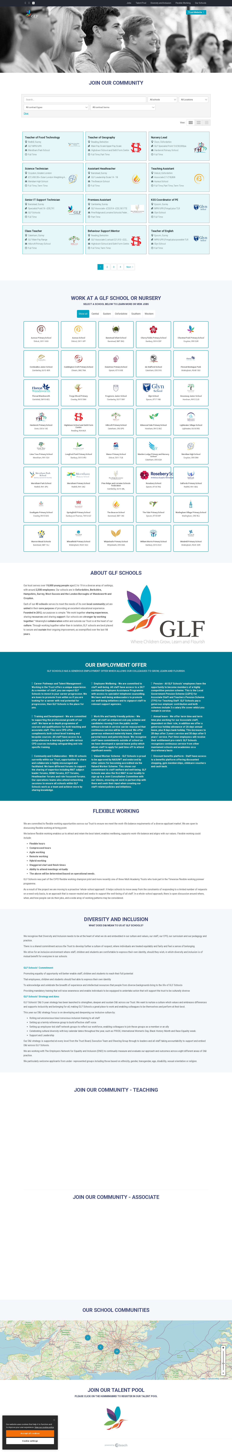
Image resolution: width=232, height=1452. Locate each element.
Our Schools (200, 3)
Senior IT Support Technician (42, 199)
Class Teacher (33, 230)
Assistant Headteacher (102, 168)
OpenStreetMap (213, 1379)
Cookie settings (30, 1441)
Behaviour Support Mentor (104, 230)
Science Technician (36, 168)
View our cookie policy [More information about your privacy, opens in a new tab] (44, 1427)
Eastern (107, 313)
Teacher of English (162, 230)
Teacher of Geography (101, 137)
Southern (136, 313)
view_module (190, 122)
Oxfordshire (121, 313)
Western (149, 313)
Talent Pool (141, 3)
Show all (83, 313)
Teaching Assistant (162, 168)
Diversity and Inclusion (161, 3)
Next (129, 267)
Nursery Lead (159, 137)
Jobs (129, 3)
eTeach (116, 1445)
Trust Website (196, 12)
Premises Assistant (99, 199)
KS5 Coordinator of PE (164, 199)
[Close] (54, 1420)
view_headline (206, 122)
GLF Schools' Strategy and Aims (41, 996)
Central (95, 313)
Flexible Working (183, 3)
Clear (26, 113)
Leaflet (202, 1379)
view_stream (198, 122)
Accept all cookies (30, 1433)
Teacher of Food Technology (42, 137)
